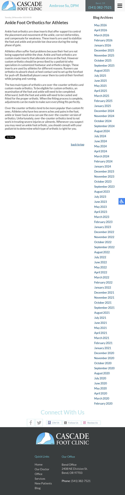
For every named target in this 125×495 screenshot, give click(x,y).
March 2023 (101, 217)
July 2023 (100, 196)
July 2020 (100, 378)
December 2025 (104, 50)
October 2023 (102, 181)
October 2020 (102, 363)
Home (38, 464)
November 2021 (104, 297)
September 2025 (104, 65)
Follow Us (73, 422)
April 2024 (100, 151)
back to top (77, 144)
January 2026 (102, 45)
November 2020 (104, 358)
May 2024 (100, 146)
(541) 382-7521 (100, 7)
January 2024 (102, 166)
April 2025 (100, 90)
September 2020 (104, 368)
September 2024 (104, 126)
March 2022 (101, 277)
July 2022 (100, 257)
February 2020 (103, 403)
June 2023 (100, 201)
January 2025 (102, 106)
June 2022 (100, 262)
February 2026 (103, 40)
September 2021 (104, 307)
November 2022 (104, 237)
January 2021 (102, 348)
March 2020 (101, 398)
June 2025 (100, 80)
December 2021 (104, 292)
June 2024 (100, 141)
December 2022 (104, 232)
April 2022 (100, 272)
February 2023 (103, 222)
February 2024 (103, 161)
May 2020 (100, 388)
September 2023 (104, 186)
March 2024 (101, 156)
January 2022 (102, 287)
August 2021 (102, 312)
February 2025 (103, 101)
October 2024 (102, 121)
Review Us (92, 422)
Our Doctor (42, 469)
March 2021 (101, 338)
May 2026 (100, 25)
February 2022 (103, 282)
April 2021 (100, 333)
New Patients (43, 483)
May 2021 (100, 328)
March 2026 (101, 35)
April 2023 (100, 211)
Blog (38, 488)
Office (38, 474)
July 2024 (100, 136)
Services (40, 478)
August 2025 (102, 70)
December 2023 (104, 171)
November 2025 (104, 55)
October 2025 (102, 60)
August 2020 (102, 373)
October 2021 (102, 302)
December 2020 (104, 353)
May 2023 (100, 206)
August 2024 (102, 131)
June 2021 (100, 322)
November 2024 (104, 116)
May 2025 (100, 85)
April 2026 (100, 30)
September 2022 (104, 247)
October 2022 (102, 242)
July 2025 (100, 75)
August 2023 (102, 191)
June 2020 (100, 383)
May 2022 (100, 267)
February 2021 (103, 343)
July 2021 (100, 317)
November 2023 (104, 176)
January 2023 (102, 227)
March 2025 (101, 95)
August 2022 (102, 252)
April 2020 (100, 393)
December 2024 (104, 111)
